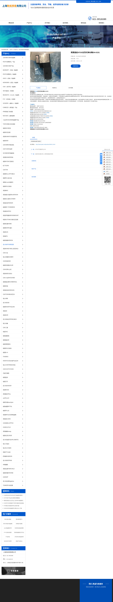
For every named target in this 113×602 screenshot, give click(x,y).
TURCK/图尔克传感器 (9, 124)
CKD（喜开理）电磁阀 (9, 86)
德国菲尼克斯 (6, 132)
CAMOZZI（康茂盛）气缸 (10, 107)
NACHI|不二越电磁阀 (9, 115)
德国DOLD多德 (7, 186)
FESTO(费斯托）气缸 (9, 61)
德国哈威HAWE (7, 223)
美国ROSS (6, 390)
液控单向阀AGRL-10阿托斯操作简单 (44, 154)
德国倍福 (5, 286)
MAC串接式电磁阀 (7, 523)
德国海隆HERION (8, 240)
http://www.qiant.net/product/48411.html (45, 144)
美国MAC (5, 190)
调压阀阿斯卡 (19, 519)
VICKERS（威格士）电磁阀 (10, 103)
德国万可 (5, 381)
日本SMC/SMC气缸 (8, 66)
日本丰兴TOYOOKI (8, 369)
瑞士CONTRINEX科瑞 (9, 365)
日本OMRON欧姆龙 (8, 145)
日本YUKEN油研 (7, 149)
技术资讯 (65, 23)
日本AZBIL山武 (7, 269)
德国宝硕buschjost (8, 402)
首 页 (11, 49)
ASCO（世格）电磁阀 (9, 78)
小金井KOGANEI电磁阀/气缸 (11, 120)
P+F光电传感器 (8, 532)
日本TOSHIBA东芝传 (9, 294)
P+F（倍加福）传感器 (9, 99)
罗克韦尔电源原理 (19, 536)
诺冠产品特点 (19, 541)
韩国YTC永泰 (6, 452)
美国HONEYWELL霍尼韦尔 (10, 248)
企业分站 (88, 1)
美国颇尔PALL (7, 394)
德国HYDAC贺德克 (8, 161)
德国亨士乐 (6, 410)
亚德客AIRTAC (7, 211)
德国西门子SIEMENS (9, 207)
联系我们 (101, 23)
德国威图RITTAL (7, 406)
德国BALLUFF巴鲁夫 (9, 174)
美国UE (5, 311)
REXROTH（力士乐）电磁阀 (11, 95)
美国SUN (5, 232)
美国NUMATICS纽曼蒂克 (10, 136)
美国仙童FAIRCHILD (9, 468)
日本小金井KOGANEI (9, 277)
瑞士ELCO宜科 (7, 448)
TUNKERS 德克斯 (8, 485)
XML (100, 1)
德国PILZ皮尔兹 (7, 178)
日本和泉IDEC (7, 261)
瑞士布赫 (5, 323)
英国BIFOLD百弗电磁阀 (9, 414)
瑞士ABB (5, 298)
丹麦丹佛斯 (6, 373)
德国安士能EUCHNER (9, 198)
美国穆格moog (7, 431)
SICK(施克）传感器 (8, 91)
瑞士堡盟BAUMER (8, 257)
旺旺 (106, 171)
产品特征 (8, 536)
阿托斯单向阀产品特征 (36, 141)
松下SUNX (6, 165)
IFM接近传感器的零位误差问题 (11, 505)
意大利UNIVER (7, 385)
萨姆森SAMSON (7, 456)
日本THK (5, 169)
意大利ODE (6, 302)
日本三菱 (5, 327)
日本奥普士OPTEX (8, 423)
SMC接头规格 (7, 519)
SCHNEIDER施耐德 (8, 153)
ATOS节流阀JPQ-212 (40, 149)
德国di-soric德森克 (8, 182)
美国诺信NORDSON (8, 290)
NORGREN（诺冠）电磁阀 (10, 82)
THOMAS (5, 356)
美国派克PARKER (8, 203)
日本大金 (5, 252)
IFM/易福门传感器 (8, 111)
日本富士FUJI (7, 427)
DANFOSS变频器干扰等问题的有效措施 (14, 503)
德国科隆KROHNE (8, 473)
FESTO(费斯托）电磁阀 (9, 74)
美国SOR (5, 315)
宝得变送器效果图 (19, 528)
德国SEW (5, 140)
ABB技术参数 (19, 523)
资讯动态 (83, 23)
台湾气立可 (6, 398)
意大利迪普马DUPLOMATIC (11, 439)
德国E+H (5, 352)
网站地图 (93, 1)
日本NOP (5, 477)
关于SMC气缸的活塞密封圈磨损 (12, 498)
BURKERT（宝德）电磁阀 (10, 70)
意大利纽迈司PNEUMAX (10, 319)
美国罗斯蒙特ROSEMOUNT (11, 215)
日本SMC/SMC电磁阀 (9, 57)
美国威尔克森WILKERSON (10, 194)
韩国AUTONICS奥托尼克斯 (10, 219)
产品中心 (29, 23)
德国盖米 (5, 377)
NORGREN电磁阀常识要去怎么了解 (13, 508)
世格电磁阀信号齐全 (19, 532)
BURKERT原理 (7, 541)
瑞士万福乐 (6, 444)
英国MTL (5, 236)
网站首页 (11, 23)
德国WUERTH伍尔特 (9, 306)
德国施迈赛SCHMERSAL (10, 282)
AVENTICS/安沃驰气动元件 (10, 360)
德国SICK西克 (7, 128)
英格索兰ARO (7, 419)
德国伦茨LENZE (7, 435)
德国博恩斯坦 (6, 344)
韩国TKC (5, 331)
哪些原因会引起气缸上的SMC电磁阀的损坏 (14, 500)
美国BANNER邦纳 (8, 157)
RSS (97, 1)
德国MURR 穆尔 (7, 228)
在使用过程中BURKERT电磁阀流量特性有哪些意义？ (14, 495)
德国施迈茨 (6, 340)
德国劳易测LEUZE (8, 265)
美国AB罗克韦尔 (7, 273)
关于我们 (47, 23)
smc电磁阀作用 (8, 528)
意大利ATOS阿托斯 (24, 49)
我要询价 (75, 66)
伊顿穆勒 (5, 464)
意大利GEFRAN (7, 460)
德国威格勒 (6, 336)
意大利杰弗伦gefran (8, 481)
